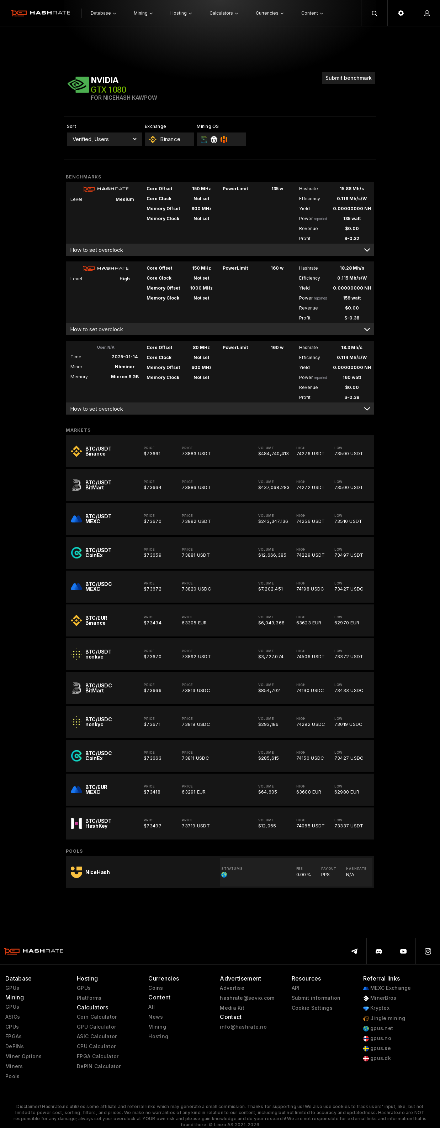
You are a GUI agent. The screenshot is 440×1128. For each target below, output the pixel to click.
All (151, 1007)
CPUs (12, 1027)
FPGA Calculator (97, 1056)
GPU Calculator (96, 1027)
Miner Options (23, 1056)
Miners (14, 1066)
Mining (157, 1027)
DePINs (14, 1046)
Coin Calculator (97, 1017)
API (296, 988)
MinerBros (380, 998)
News (155, 1017)
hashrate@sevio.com (247, 998)
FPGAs (13, 1036)
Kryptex (376, 1008)
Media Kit (232, 1008)
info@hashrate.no (243, 1027)
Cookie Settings (312, 1008)
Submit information (316, 998)
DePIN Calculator (99, 1066)
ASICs (12, 1017)
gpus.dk (377, 1058)
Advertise (232, 988)
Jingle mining (384, 1018)
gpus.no (377, 1038)
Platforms (89, 998)
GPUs (12, 988)
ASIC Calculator (97, 1036)
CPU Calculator (96, 1046)
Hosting (158, 1036)
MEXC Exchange (387, 988)
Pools (12, 1076)
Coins (155, 988)
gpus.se (377, 1048)
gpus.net (378, 1028)
